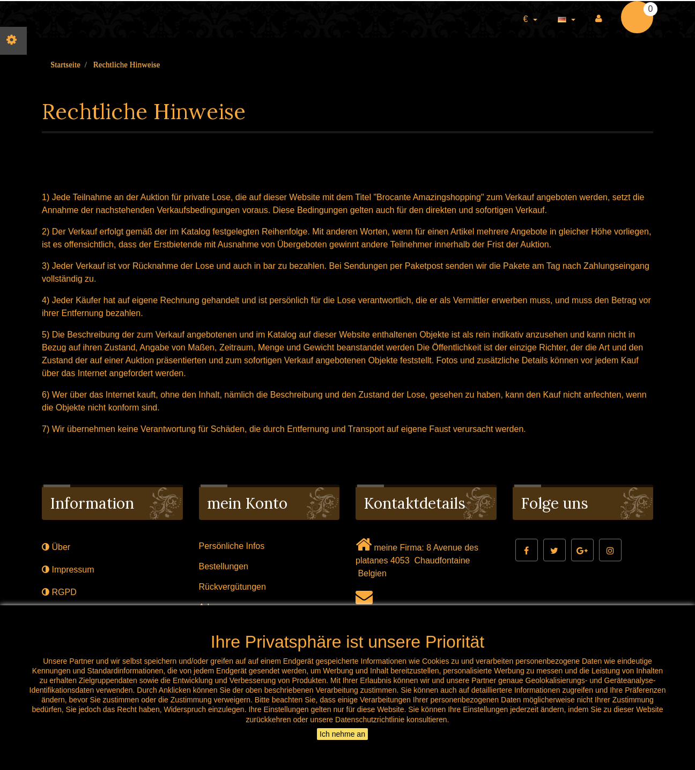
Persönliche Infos (232, 546)
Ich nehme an (342, 734)
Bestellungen (224, 566)
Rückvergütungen (232, 586)
